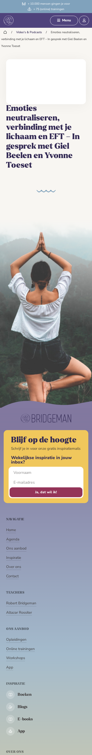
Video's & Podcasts (29, 32)
